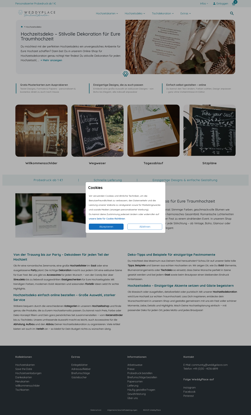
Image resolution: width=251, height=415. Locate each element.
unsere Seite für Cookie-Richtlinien (107, 218)
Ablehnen (144, 226)
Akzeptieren (106, 226)
